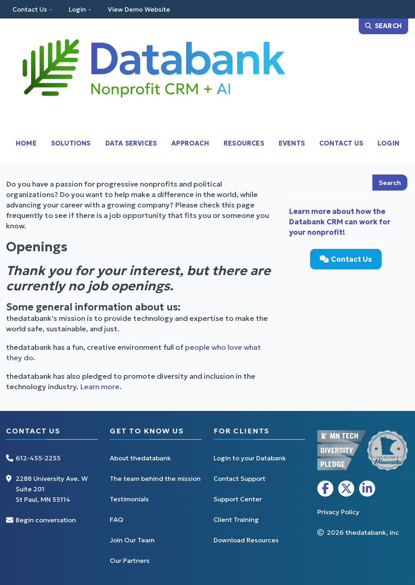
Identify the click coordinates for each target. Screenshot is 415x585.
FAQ (116, 519)
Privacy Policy (338, 512)
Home (26, 143)
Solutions (71, 143)
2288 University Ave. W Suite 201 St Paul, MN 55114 (52, 488)
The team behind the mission (155, 478)
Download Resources (246, 540)
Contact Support (239, 478)
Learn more (99, 386)
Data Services (131, 143)
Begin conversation (46, 520)
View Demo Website (139, 9)
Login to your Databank (250, 458)
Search (390, 183)
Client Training (236, 519)
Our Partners (130, 560)
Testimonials (129, 499)
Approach (190, 143)
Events (292, 143)
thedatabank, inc (372, 532)
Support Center (238, 499)
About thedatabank (140, 458)
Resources (244, 143)
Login (77, 9)
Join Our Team (132, 540)
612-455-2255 (38, 458)
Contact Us (29, 9)
